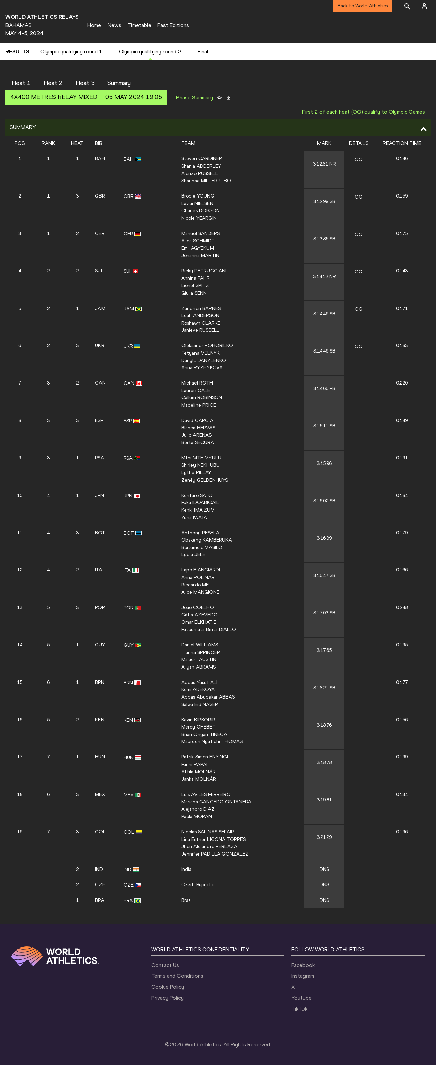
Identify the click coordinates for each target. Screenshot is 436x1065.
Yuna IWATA (194, 517)
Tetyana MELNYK (200, 353)
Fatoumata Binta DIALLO (208, 629)
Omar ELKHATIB (199, 622)
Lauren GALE (195, 390)
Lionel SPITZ (195, 285)
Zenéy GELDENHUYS (204, 480)
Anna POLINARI (198, 577)
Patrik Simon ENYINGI (204, 757)
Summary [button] (119, 83)
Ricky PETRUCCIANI (204, 271)
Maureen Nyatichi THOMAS (212, 741)
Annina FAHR (195, 278)
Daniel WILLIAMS (199, 645)
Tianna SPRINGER (200, 652)
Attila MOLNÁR (198, 772)
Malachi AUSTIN (198, 659)
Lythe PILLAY (196, 472)
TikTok (299, 1008)
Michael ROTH (197, 383)
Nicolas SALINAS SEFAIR (207, 832)
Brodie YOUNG (197, 196)
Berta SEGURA (197, 442)
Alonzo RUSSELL (199, 173)
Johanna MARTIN (200, 255)
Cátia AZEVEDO (199, 615)
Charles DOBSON (200, 210)
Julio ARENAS (196, 435)
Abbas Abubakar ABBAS (208, 697)
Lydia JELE (193, 554)
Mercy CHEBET (198, 727)
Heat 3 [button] (85, 83)
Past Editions (173, 25)
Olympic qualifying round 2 (150, 51)
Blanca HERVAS (198, 428)
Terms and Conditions (177, 976)
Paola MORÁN (196, 816)
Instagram (302, 976)
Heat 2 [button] (53, 83)
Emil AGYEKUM (197, 248)
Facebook (303, 965)
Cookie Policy (167, 987)
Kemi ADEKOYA (198, 689)
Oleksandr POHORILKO (207, 345)
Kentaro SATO (197, 495)
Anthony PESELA (200, 533)
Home (94, 25)
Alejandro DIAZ (198, 809)
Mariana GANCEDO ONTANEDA (216, 802)
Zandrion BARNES (201, 308)
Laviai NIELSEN (197, 203)
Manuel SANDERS (200, 233)
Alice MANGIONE (200, 592)
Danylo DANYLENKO (203, 360)
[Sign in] (424, 6)
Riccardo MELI (197, 585)
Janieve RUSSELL (200, 330)
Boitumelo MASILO (201, 547)
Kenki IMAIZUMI (198, 510)
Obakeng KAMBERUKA (206, 540)
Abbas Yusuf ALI (199, 682)
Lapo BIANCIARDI (200, 570)
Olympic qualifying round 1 (71, 51)
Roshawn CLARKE (200, 323)
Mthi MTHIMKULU (201, 458)
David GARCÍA (197, 420)
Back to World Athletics (363, 6)
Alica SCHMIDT (198, 241)
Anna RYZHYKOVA (202, 367)
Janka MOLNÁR (198, 779)
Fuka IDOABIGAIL (200, 502)
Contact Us (165, 965)
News (114, 25)
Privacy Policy (167, 997)
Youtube (301, 997)
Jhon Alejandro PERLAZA (209, 846)
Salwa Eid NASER (199, 704)
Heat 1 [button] (21, 83)
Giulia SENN (194, 293)
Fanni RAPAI (194, 764)
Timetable (139, 25)
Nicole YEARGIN (199, 218)
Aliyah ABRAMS (198, 667)
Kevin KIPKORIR (198, 720)
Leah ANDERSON (200, 315)
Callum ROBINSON (201, 397)
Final (203, 51)
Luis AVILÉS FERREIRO (206, 794)
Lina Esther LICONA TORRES (213, 839)
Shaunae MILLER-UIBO (206, 180)
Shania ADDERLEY (201, 166)
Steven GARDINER (201, 158)
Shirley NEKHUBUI (201, 465)
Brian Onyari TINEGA (204, 734)
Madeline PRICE (198, 405)
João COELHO (197, 607)
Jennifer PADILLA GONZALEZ (215, 854)
